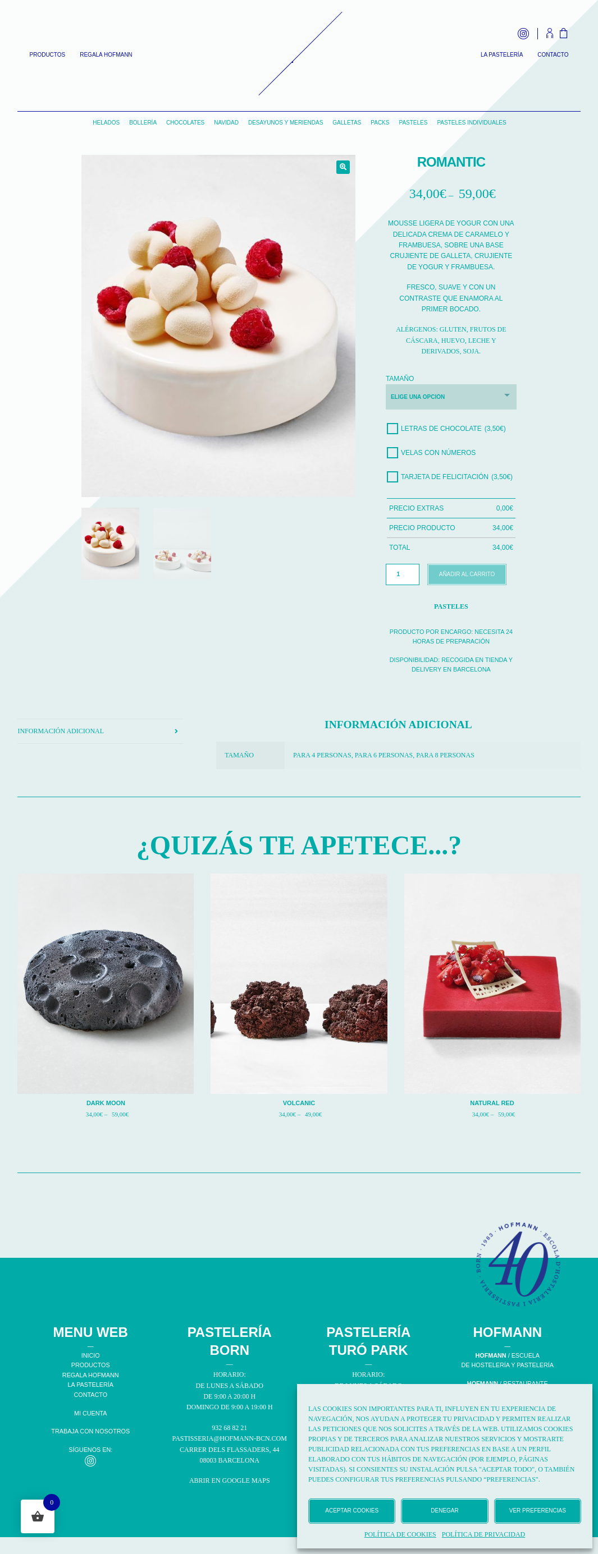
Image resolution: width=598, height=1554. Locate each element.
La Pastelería (502, 55)
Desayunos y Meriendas (285, 122)
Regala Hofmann (106, 55)
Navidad (226, 122)
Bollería (143, 122)
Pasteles (413, 122)
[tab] (100, 731)
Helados (106, 122)
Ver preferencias (537, 1510)
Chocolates (185, 122)
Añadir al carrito (467, 574)
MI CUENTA (90, 1413)
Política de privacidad (483, 1534)
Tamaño (400, 379)
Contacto (552, 55)
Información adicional (60, 731)
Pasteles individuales (471, 122)
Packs (380, 122)
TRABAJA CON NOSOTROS (90, 1431)
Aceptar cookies (351, 1510)
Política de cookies (400, 1534)
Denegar (444, 1510)
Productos (48, 55)
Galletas (346, 122)
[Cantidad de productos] (402, 574)
